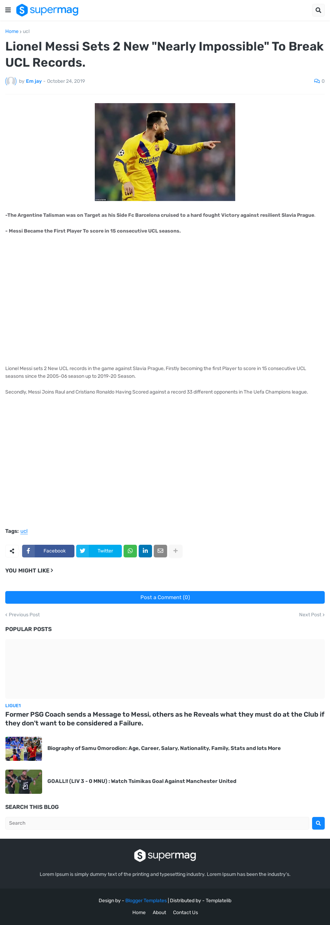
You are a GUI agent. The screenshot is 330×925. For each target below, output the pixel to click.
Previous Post (24, 614)
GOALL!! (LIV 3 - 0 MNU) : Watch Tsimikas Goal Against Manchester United (141, 781)
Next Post (310, 614)
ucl (26, 31)
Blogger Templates (146, 901)
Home (12, 31)
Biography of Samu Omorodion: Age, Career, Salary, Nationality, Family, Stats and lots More (164, 748)
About (159, 913)
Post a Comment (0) (165, 597)
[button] (8, 10)
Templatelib (218, 901)
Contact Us (185, 913)
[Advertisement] (165, 300)
